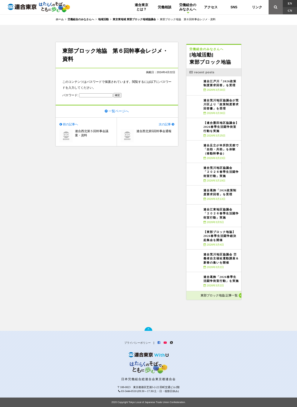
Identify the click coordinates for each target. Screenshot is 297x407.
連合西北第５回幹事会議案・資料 (91, 133)
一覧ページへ (118, 111)
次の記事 (165, 124)
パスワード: (87, 95)
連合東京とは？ (141, 7)
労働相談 (164, 7)
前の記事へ (70, 124)
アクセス (211, 7)
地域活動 (103, 19)
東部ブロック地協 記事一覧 (219, 295)
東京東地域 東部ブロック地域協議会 (134, 19)
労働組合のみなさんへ (187, 7)
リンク (257, 7)
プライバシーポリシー (137, 342)
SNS (234, 7)
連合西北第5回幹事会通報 (153, 131)
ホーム (60, 19)
